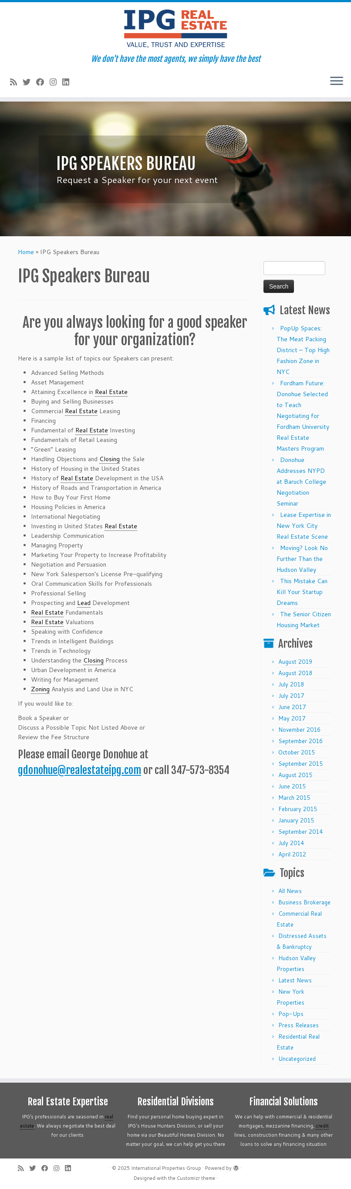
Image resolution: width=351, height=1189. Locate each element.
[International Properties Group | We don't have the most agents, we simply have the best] (175, 28)
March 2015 (294, 798)
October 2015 (296, 752)
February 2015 (297, 809)
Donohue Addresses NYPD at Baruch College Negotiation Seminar (301, 481)
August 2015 (295, 775)
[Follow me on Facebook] (43, 82)
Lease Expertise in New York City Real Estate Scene (304, 525)
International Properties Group (166, 1168)
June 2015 (292, 786)
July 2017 (291, 696)
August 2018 (295, 673)
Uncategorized (297, 1059)
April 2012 (292, 854)
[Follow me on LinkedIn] (68, 82)
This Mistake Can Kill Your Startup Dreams (302, 592)
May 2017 (291, 718)
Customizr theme (196, 1178)
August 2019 (295, 662)
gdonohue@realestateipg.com (79, 770)
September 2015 (300, 764)
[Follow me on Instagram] (56, 82)
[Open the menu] (336, 81)
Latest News (295, 980)
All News (290, 891)
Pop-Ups (291, 1014)
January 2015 (296, 820)
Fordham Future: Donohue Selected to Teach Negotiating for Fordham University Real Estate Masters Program (303, 416)
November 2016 (299, 730)
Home (26, 252)
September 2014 (300, 832)
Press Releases (298, 1025)
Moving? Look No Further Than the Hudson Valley (302, 559)
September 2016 (300, 741)
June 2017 (292, 707)
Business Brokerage (304, 902)
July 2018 (291, 684)
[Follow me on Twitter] (29, 82)
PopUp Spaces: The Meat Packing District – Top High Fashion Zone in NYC (303, 350)
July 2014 (291, 843)
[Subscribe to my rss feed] (16, 82)
